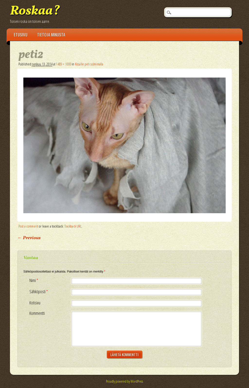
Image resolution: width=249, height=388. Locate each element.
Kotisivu (34, 302)
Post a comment (28, 226)
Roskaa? (35, 11)
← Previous (29, 238)
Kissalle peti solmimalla (89, 64)
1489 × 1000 (63, 64)
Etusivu (20, 35)
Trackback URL (73, 226)
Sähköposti (39, 291)
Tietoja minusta (51, 35)
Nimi (34, 280)
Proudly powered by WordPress (124, 381)
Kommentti (37, 313)
